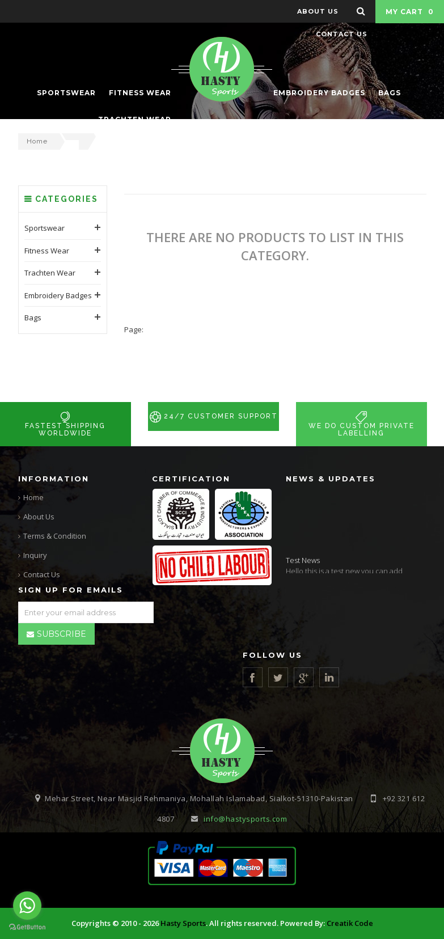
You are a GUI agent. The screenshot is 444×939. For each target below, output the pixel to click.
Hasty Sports (183, 924)
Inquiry (35, 555)
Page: (133, 429)
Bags (32, 417)
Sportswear (44, 328)
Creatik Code (350, 924)
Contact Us (41, 574)
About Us (38, 516)
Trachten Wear (49, 372)
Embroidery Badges (58, 395)
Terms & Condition (54, 536)
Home (37, 141)
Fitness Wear (46, 350)
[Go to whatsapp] (27, 905)
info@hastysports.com (245, 819)
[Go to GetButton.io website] (27, 927)
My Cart (410, 11)
